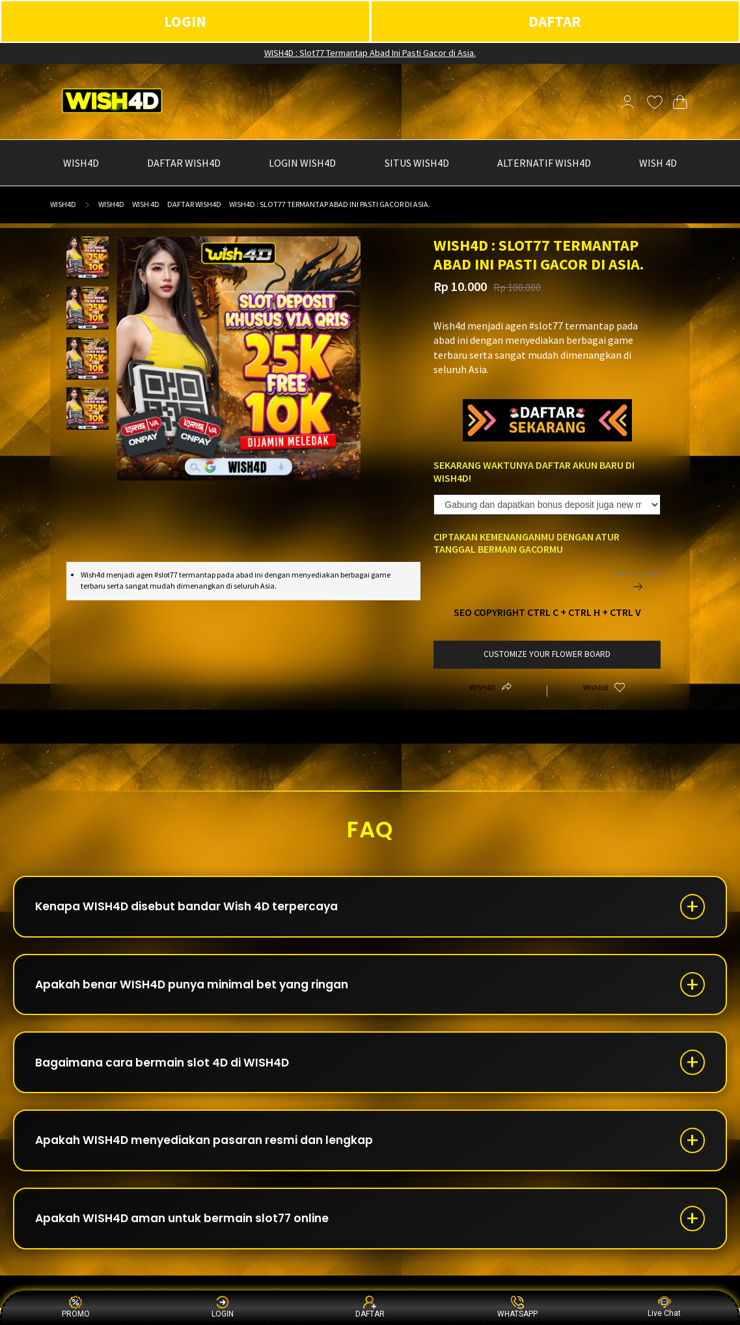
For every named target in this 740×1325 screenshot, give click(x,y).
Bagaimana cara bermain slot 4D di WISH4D (170, 1071)
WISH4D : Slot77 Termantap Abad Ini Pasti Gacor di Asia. (370, 53)
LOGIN (185, 21)
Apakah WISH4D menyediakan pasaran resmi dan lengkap (214, 1152)
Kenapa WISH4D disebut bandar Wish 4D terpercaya (194, 908)
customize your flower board (547, 654)
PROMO (76, 1307)
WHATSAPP (517, 1307)
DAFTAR (554, 21)
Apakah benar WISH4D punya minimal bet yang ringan (202, 989)
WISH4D (63, 204)
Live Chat (664, 1307)
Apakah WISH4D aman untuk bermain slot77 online (191, 1233)
